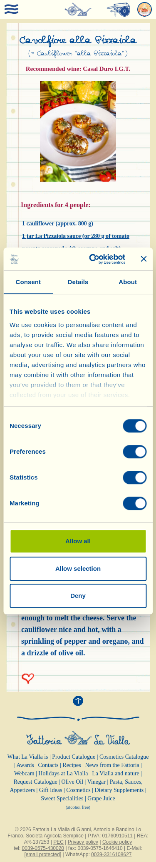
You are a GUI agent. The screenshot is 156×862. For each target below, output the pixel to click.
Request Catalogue (35, 782)
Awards (25, 765)
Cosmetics (78, 790)
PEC (58, 842)
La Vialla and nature (115, 773)
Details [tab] (78, 281)
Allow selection (78, 568)
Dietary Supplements (119, 790)
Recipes (71, 765)
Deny (78, 595)
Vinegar (96, 782)
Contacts (48, 765)
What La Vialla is (27, 757)
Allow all (78, 541)
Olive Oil (73, 782)
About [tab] (128, 281)
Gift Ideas (50, 790)
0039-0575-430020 (43, 848)
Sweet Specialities (62, 798)
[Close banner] (143, 259)
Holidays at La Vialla (63, 773)
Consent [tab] (28, 281)
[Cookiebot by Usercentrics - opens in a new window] (93, 259)
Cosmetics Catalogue (124, 757)
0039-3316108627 (111, 854)
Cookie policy (117, 842)
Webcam (24, 773)
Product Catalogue (73, 757)
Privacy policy (83, 842)
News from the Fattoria (112, 765)
